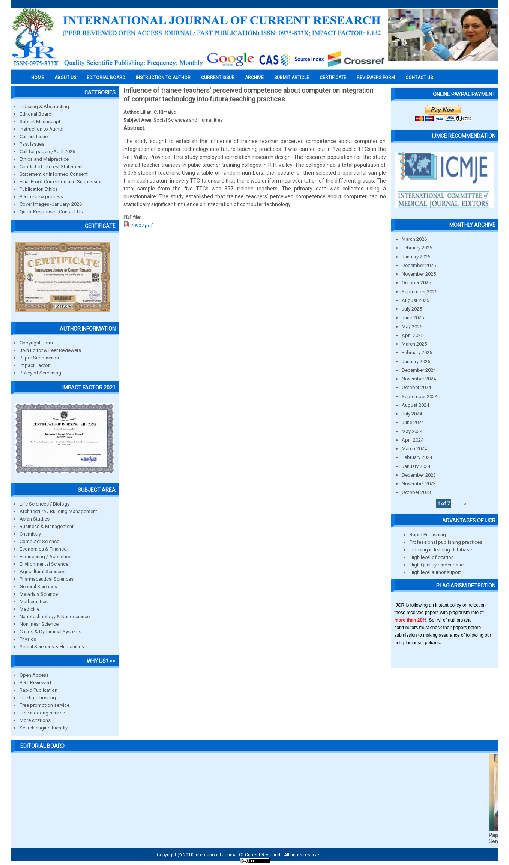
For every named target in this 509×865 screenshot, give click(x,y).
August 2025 (415, 300)
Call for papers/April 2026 (47, 151)
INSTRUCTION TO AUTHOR (163, 77)
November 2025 (419, 274)
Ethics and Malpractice (44, 159)
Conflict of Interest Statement (51, 166)
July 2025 (412, 309)
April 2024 (412, 440)
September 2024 (419, 396)
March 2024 (414, 448)
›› (465, 503)
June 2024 (413, 422)
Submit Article (291, 77)
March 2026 (414, 239)
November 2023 (419, 483)
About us (65, 77)
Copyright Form (36, 343)
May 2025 (412, 326)
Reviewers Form (376, 77)
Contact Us (419, 77)
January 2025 (416, 361)
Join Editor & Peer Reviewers (50, 350)
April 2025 (412, 335)
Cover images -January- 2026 (51, 204)
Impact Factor (35, 365)
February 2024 (417, 457)
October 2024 (416, 387)
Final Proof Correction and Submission (61, 181)
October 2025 (416, 282)
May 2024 (412, 431)
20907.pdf (142, 225)
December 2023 (419, 475)
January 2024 (416, 466)
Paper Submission (39, 358)
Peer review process (41, 196)
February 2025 (417, 352)
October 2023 (416, 492)
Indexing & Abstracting (44, 106)
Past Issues (32, 144)
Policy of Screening (40, 373)
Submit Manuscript (40, 121)
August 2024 (415, 405)
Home (37, 77)
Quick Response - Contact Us (51, 211)
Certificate (333, 77)
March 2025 (414, 344)
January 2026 (416, 257)
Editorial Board (35, 114)
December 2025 (419, 265)
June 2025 (413, 317)
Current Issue (217, 77)
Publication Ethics (39, 189)
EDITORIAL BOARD (106, 77)
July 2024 (412, 414)
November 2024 (419, 379)
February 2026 (417, 248)
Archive (254, 77)
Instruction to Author (42, 129)
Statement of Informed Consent (54, 174)
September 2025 (419, 291)
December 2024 (419, 370)
